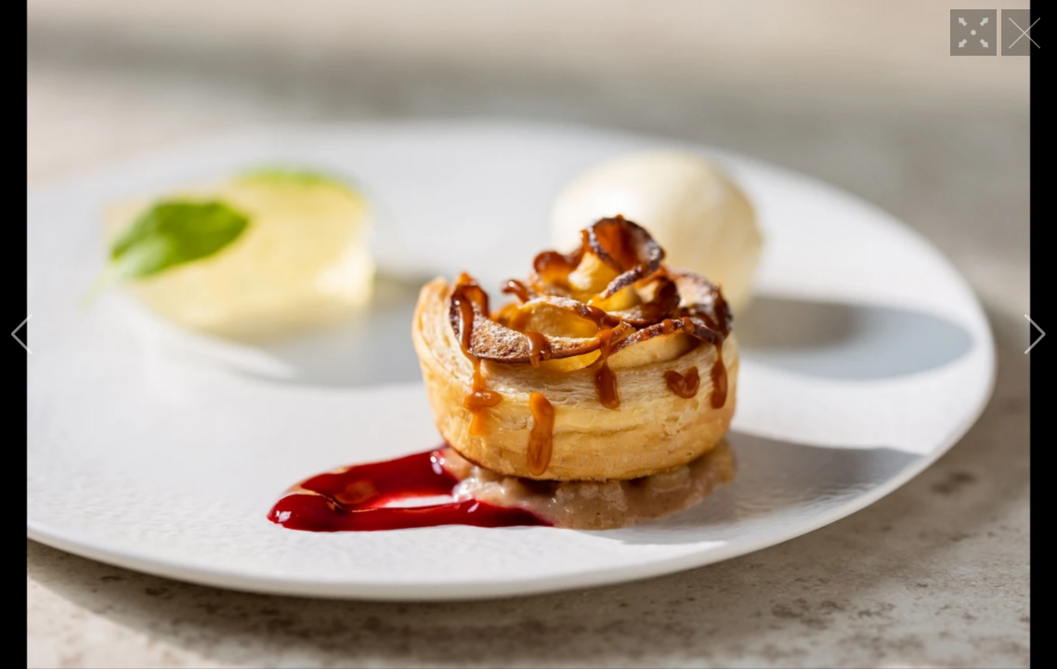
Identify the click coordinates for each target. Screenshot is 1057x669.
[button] (21, 334)
